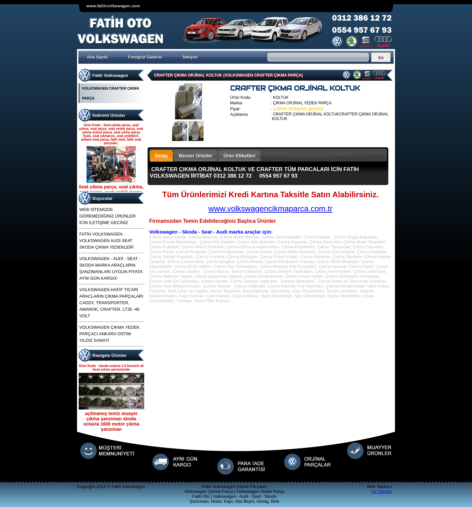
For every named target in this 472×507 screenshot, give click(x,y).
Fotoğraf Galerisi (145, 57)
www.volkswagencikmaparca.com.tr (270, 208)
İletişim (190, 57)
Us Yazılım (381, 491)
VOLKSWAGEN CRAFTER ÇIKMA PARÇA (110, 93)
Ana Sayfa (97, 57)
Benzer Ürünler (195, 155)
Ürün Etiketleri (239, 155)
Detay (161, 155)
